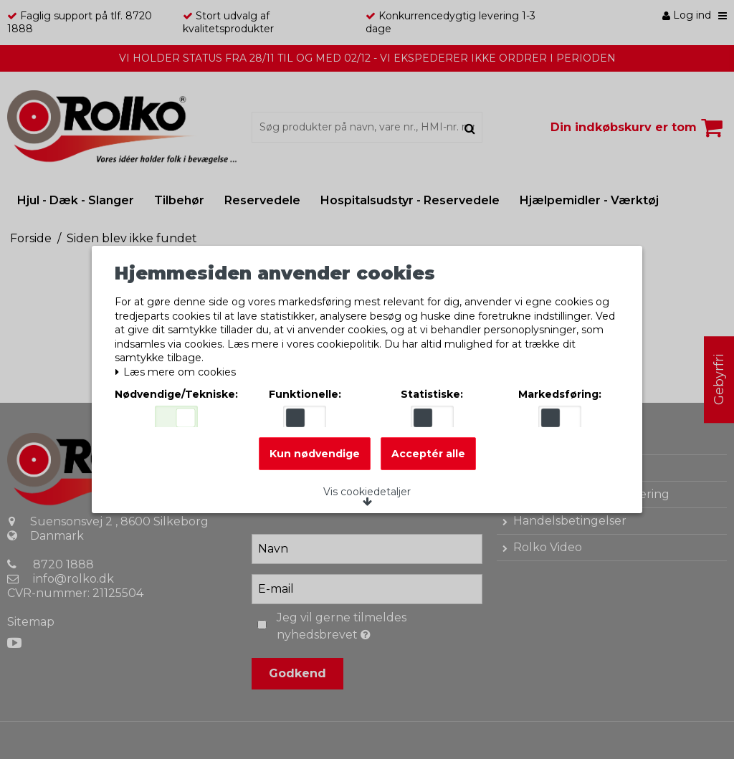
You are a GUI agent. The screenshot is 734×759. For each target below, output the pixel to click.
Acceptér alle (428, 461)
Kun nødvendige (315, 461)
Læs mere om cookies (179, 368)
